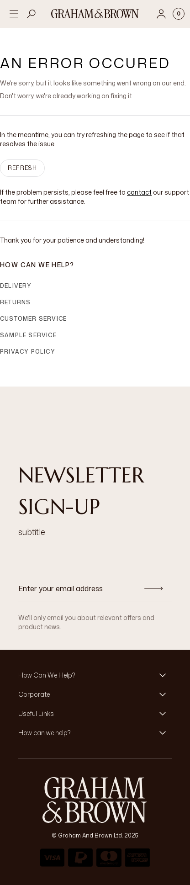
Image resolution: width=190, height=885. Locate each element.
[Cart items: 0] (179, 14)
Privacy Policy (27, 351)
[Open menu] (13, 13)
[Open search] (31, 14)
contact (139, 192)
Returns (15, 302)
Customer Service (33, 319)
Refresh (22, 168)
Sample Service (28, 335)
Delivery (16, 286)
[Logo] (95, 13)
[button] (95, 675)
